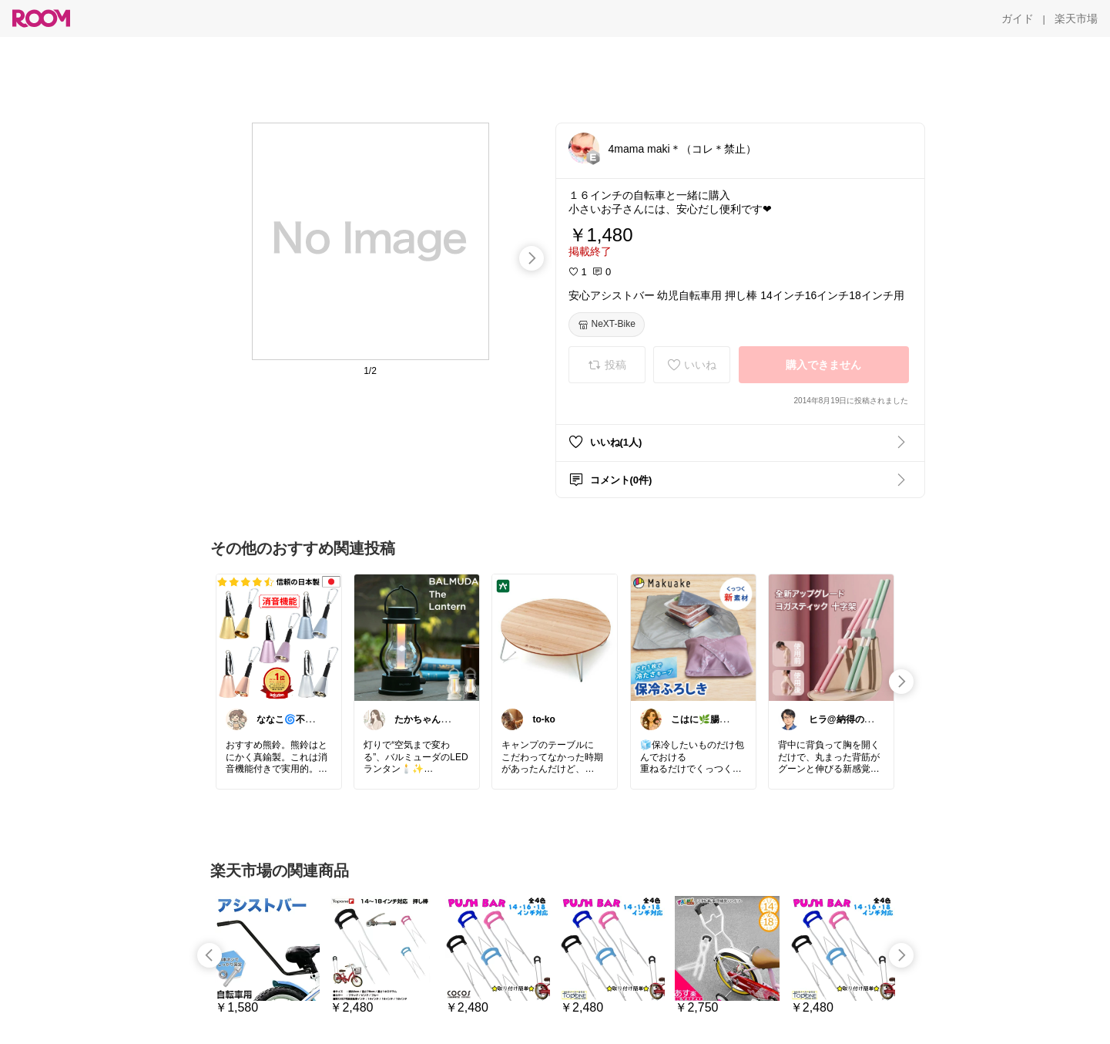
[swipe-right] (531, 258)
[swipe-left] (209, 955)
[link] (278, 636)
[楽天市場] (1076, 18)
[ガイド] (1017, 18)
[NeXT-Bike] (606, 324)
